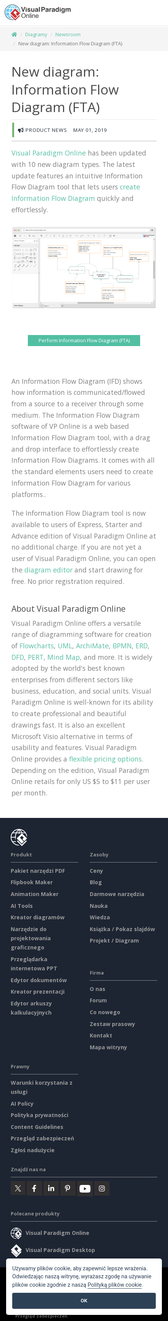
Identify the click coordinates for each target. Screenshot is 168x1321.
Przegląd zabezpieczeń (42, 1138)
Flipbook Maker (32, 882)
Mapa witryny (108, 1047)
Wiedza (100, 917)
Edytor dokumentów (39, 980)
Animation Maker (34, 894)
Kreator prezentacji (38, 991)
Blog (96, 882)
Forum (98, 1000)
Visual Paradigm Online (48, 152)
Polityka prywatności (39, 1115)
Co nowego (105, 1012)
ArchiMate (92, 645)
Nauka (99, 905)
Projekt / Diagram (114, 940)
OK (84, 1300)
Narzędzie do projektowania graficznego (31, 938)
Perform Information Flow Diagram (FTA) (84, 340)
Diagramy (36, 34)
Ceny (96, 870)
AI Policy (22, 1103)
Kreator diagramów (38, 917)
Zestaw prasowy (112, 1024)
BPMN (122, 645)
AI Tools (22, 905)
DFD (17, 657)
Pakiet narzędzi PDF (38, 870)
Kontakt (101, 1035)
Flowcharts (36, 645)
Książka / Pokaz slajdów (122, 929)
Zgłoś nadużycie (33, 1150)
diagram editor (48, 569)
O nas (97, 988)
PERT (36, 657)
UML (65, 645)
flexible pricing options (105, 758)
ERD (142, 645)
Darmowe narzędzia (117, 894)
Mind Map (63, 657)
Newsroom (68, 34)
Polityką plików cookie (114, 1285)
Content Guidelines (37, 1126)
